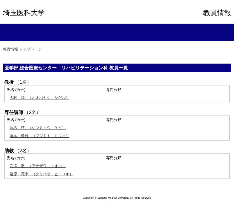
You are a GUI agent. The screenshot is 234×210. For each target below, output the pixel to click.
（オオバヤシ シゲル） (39, 97)
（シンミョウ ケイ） (38, 127)
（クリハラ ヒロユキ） (41, 174)
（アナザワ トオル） (38, 166)
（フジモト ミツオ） (39, 136)
